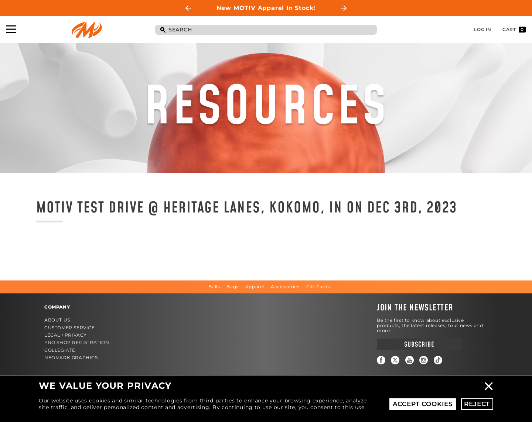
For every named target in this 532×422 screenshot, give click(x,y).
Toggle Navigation (11, 29)
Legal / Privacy (65, 335)
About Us (57, 320)
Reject (477, 404)
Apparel (254, 286)
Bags (232, 286)
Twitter (395, 360)
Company (57, 307)
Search (162, 30)
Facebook (381, 360)
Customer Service (69, 327)
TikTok (438, 360)
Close (489, 386)
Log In (482, 29)
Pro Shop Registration (76, 342)
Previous (188, 8)
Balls (214, 286)
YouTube (409, 360)
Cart (514, 30)
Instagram (423, 360)
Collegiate (59, 350)
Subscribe (419, 344)
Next (343, 8)
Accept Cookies (423, 404)
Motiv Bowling (87, 29)
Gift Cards (318, 286)
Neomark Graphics (71, 357)
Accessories (285, 286)
